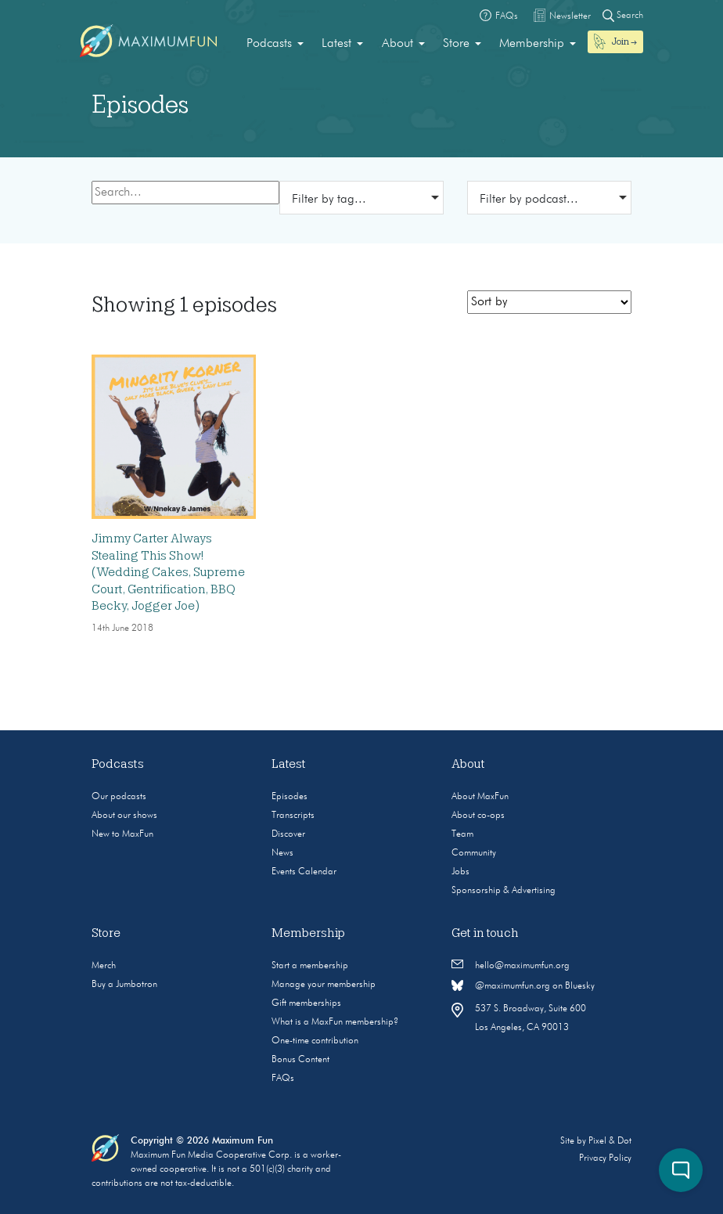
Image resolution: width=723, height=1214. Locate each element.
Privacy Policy (605, 1158)
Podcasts (269, 44)
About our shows (124, 815)
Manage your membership (324, 984)
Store (456, 44)
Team (462, 834)
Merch (104, 966)
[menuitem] (275, 43)
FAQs (283, 1078)
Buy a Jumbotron (124, 984)
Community (473, 853)
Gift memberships (306, 1003)
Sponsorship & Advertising (503, 890)
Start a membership (310, 966)
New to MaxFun (122, 834)
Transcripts (293, 815)
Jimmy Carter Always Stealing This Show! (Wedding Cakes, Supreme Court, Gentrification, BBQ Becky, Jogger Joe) (168, 572)
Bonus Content (300, 1060)
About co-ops (478, 815)
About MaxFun (480, 797)
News (282, 853)
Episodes (290, 797)
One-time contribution (315, 1041)
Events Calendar (304, 872)
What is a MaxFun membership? (335, 1022)
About (397, 44)
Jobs (460, 872)
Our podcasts (119, 797)
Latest (336, 44)
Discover (288, 834)
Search (622, 15)
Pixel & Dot (609, 1141)
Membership (531, 44)
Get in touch (485, 933)
